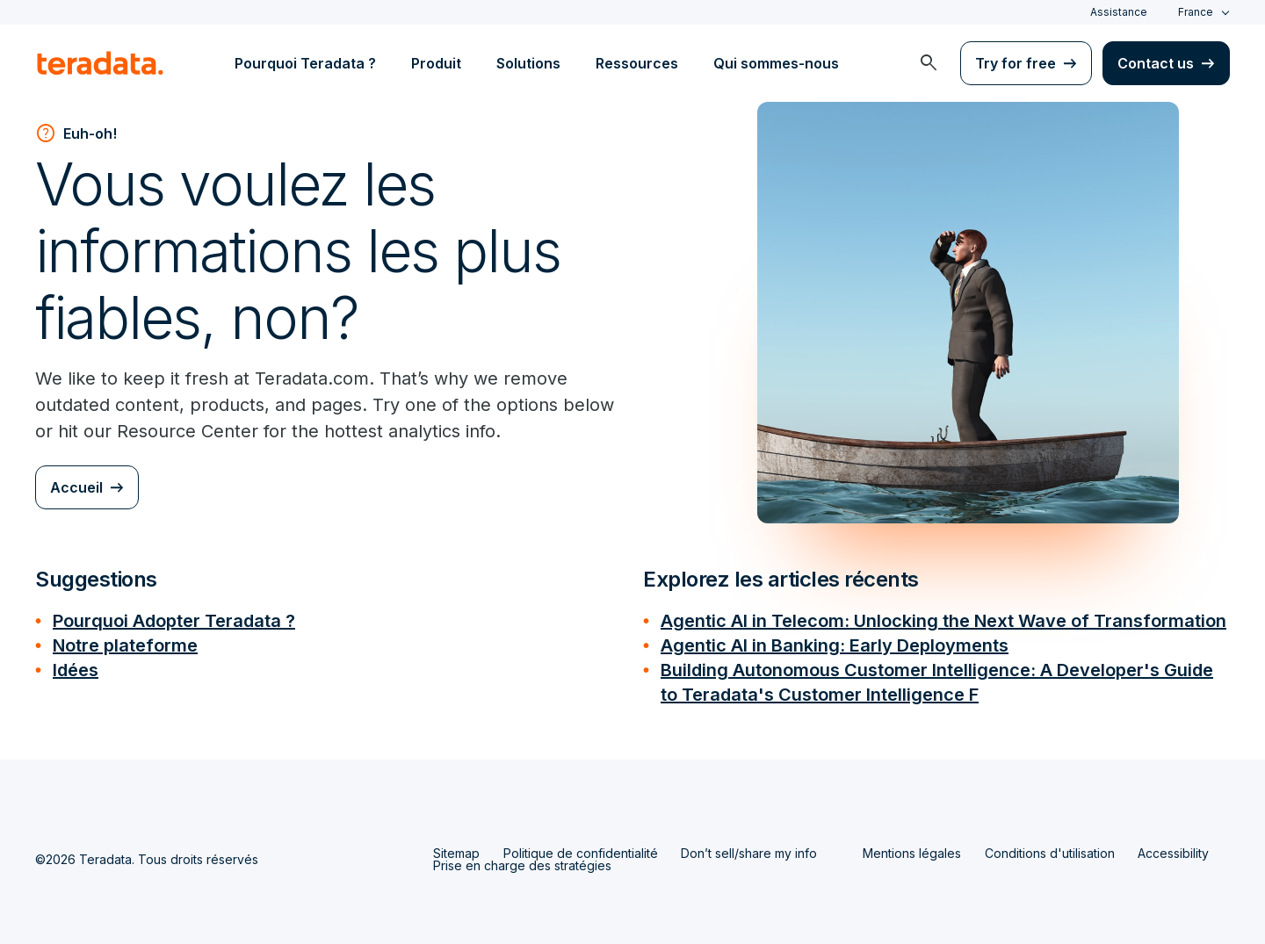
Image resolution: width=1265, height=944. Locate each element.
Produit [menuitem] (436, 63)
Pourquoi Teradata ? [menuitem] (305, 63)
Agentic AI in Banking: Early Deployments (834, 645)
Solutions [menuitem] (528, 63)
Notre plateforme (125, 645)
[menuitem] (928, 63)
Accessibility (1173, 853)
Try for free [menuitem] (1015, 63)
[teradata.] (100, 63)
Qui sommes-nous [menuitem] (776, 63)
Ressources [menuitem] (637, 63)
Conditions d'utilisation (1050, 853)
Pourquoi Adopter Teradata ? (174, 620)
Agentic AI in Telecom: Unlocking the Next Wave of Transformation (943, 620)
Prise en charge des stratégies (522, 865)
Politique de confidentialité (580, 853)
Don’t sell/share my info (749, 853)
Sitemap (456, 853)
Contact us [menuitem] (1155, 63)
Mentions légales (912, 853)
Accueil (76, 487)
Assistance (1118, 11)
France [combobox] (1195, 11)
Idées (75, 670)
